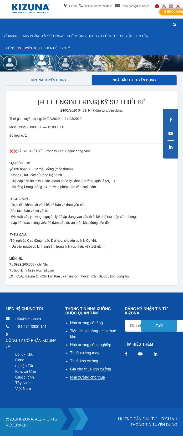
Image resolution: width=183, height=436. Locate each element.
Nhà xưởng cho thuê (87, 377)
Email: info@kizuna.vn (132, 6)
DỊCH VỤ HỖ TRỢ (102, 36)
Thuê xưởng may (84, 353)
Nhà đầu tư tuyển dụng (134, 80)
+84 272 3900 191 (31, 327)
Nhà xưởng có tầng (86, 323)
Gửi (159, 325)
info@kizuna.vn (28, 319)
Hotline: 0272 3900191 (96, 6)
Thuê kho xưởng (84, 361)
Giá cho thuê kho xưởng (90, 369)
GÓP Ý (65, 48)
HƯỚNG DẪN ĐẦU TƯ (137, 419)
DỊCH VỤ (169, 419)
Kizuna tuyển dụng (48, 80)
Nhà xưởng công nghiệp (90, 345)
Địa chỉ (70, 6)
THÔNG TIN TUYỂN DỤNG (154, 425)
